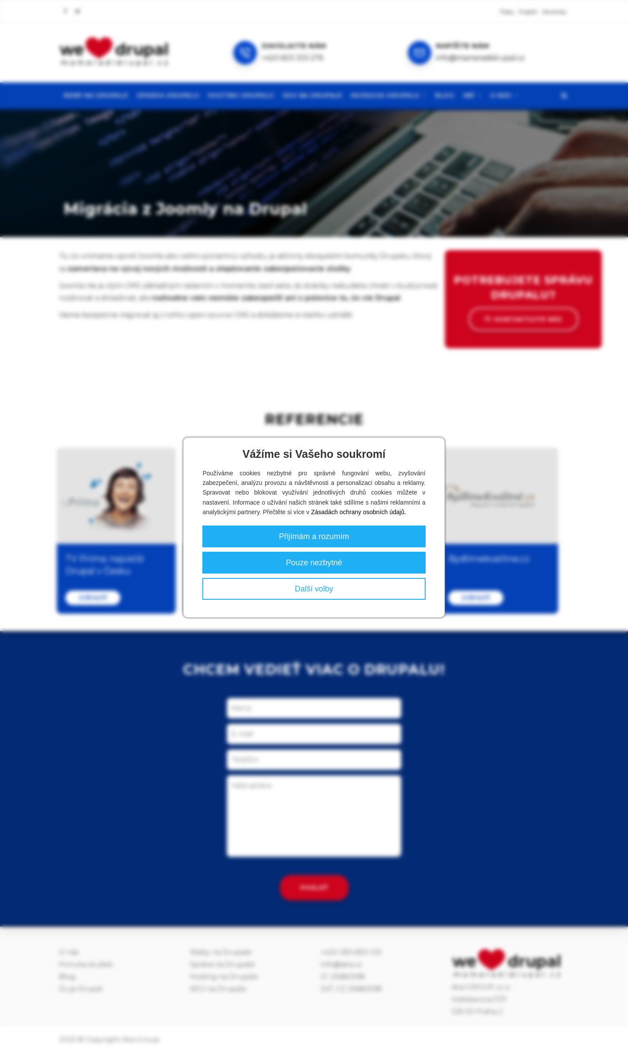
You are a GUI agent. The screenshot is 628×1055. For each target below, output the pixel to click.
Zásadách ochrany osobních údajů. (358, 512)
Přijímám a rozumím (314, 536)
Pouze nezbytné (314, 562)
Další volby (314, 588)
